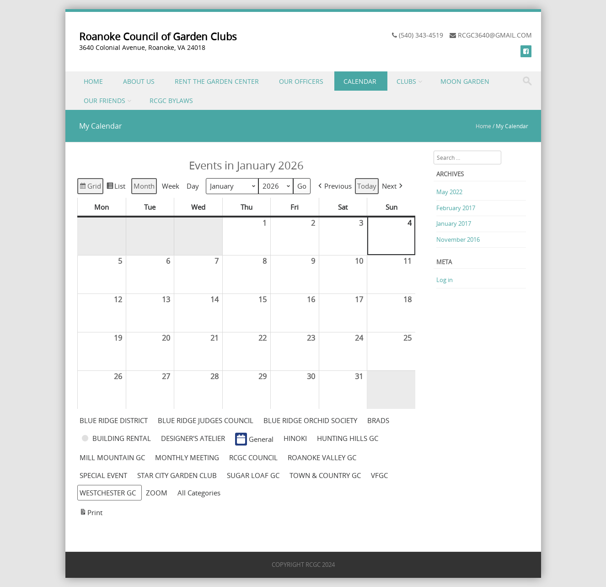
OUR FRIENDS (104, 100)
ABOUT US (139, 81)
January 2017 (453, 223)
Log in (444, 280)
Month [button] (144, 186)
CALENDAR (359, 81)
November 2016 (458, 239)
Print (90, 513)
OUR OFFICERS (301, 81)
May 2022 (449, 192)
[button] (334, 186)
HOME (93, 81)
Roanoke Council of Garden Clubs (158, 36)
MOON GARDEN (464, 81)
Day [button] (193, 186)
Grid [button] (90, 187)
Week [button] (170, 186)
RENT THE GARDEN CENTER (217, 81)
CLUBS (406, 81)
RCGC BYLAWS (171, 100)
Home (483, 126)
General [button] (254, 439)
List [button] (115, 187)
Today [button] (366, 186)
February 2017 (455, 208)
